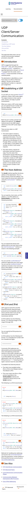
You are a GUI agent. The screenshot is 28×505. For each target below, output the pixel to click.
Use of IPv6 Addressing (7, 460)
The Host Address (6, 46)
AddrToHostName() (9, 247)
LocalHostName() (16, 260)
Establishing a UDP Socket (8, 44)
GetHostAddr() (11, 179)
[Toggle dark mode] (20, 20)
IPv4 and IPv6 (5, 48)
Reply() (3, 73)
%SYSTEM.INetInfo (16, 454)
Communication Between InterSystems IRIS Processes (11, 477)
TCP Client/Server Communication (12, 467)
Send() (10, 68)
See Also (4, 50)
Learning (8, 9)
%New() (21, 94)
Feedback (27, 255)
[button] (2, 61)
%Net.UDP (4, 66)
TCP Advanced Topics (9, 470)
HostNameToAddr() (16, 264)
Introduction (5, 42)
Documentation (18, 9)
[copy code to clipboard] (20, 113)
